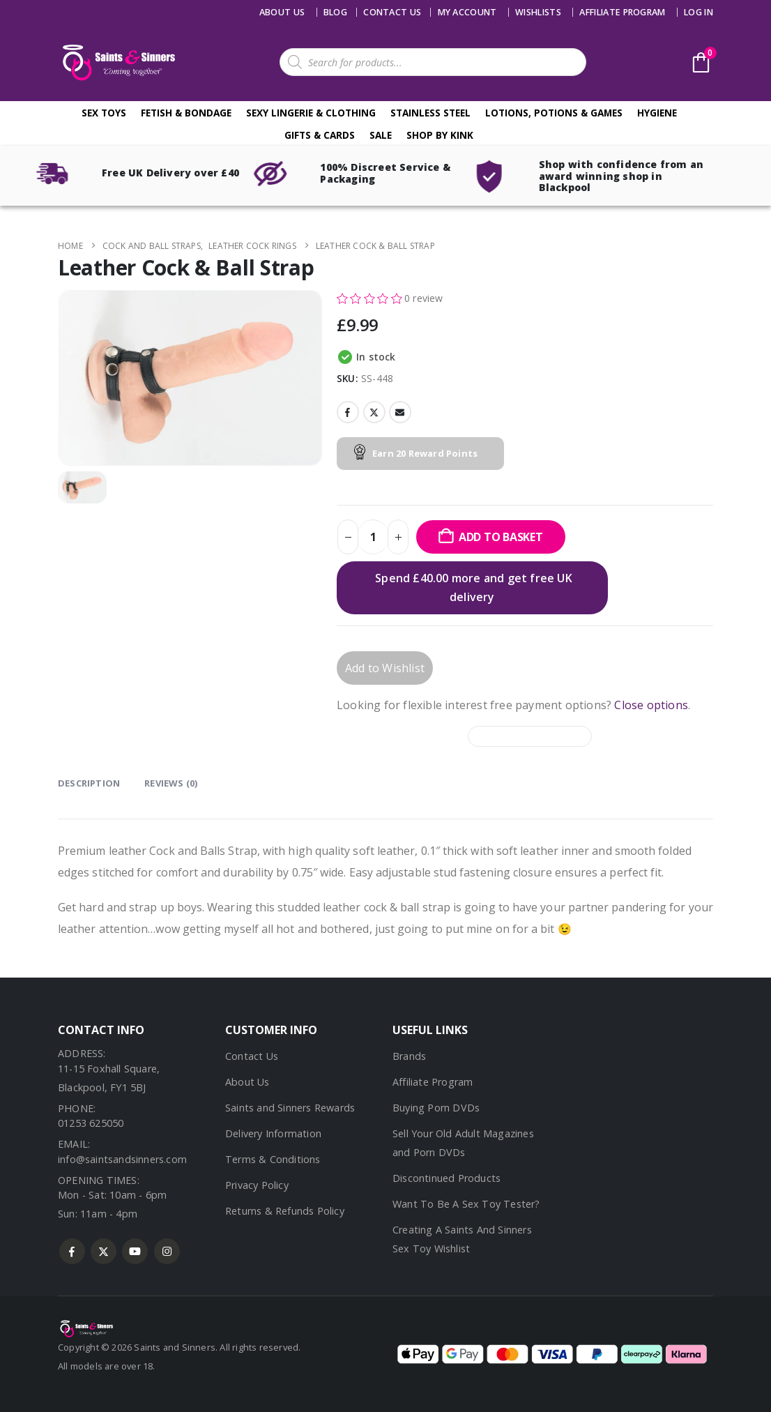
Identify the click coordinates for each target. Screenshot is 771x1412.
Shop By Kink (439, 135)
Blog (335, 12)
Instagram (167, 1251)
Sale (380, 135)
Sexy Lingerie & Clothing (311, 112)
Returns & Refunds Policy (284, 1210)
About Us (282, 12)
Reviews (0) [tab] (170, 783)
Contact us (392, 12)
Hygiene (657, 112)
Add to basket (501, 537)
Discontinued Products (446, 1178)
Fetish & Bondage (186, 112)
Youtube (135, 1251)
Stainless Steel (430, 112)
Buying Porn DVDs (436, 1107)
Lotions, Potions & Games (554, 112)
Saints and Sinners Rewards (290, 1107)
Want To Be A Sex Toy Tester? (466, 1203)
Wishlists (538, 12)
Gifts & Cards (319, 135)
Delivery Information (273, 1133)
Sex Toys (104, 112)
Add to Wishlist (385, 668)
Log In (698, 12)
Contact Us (251, 1056)
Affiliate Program (622, 12)
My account (467, 12)
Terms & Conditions (273, 1159)
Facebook (348, 412)
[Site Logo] (117, 62)
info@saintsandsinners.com (122, 1159)
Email (400, 412)
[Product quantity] (373, 536)
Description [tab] (89, 783)
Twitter (374, 412)
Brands (409, 1056)
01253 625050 (90, 1123)
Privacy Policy (257, 1185)
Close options (651, 705)
